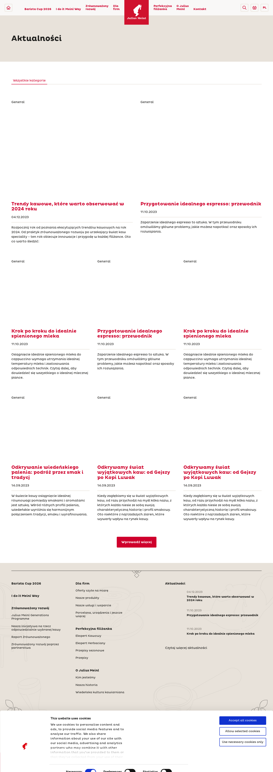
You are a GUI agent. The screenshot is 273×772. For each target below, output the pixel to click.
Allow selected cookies (242, 710)
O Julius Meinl (182, 7)
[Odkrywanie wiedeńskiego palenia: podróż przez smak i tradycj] (50, 431)
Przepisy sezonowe (90, 650)
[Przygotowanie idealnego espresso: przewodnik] (201, 151)
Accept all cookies (243, 699)
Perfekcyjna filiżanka (163, 7)
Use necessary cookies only (242, 721)
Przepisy (82, 658)
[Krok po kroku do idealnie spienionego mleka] (50, 294)
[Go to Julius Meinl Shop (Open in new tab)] (254, 8)
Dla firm (116, 7)
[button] (244, 8)
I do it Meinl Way (68, 9)
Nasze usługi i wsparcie (93, 605)
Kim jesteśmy (86, 677)
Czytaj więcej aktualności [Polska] (186, 647)
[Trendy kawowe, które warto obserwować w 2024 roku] (72, 151)
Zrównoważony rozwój (97, 7)
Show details (60, 764)
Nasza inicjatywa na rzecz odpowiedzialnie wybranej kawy (36, 628)
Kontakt (199, 9)
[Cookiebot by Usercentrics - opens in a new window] (25, 764)
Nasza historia (86, 685)
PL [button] (264, 7)
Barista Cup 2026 (37, 9)
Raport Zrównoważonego (30, 637)
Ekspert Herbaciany (90, 643)
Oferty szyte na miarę (92, 590)
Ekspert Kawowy (88, 636)
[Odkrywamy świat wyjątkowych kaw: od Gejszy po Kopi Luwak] (136, 431)
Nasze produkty (87, 598)
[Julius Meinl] (8, 8)
